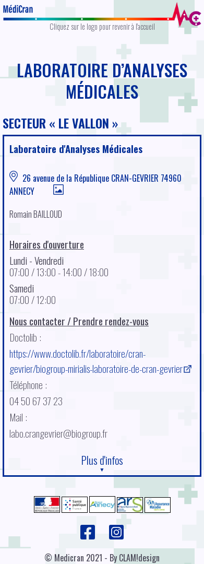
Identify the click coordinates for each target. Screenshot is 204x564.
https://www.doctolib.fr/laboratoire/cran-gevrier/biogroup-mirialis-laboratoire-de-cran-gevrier (96, 361)
